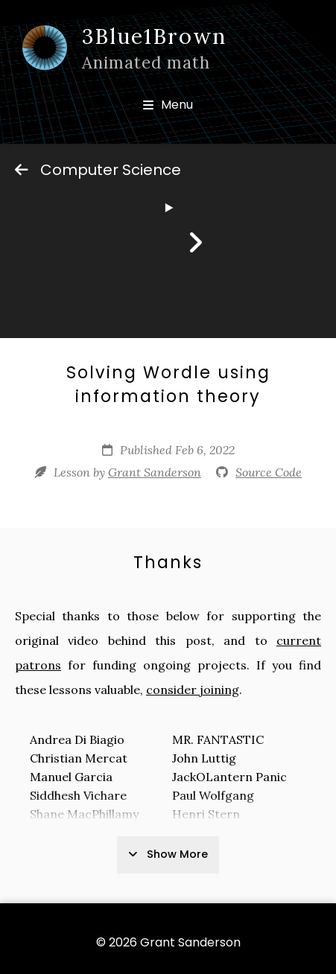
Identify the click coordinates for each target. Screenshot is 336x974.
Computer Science (98, 169)
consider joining (192, 689)
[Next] (195, 243)
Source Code (268, 472)
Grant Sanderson (154, 472)
